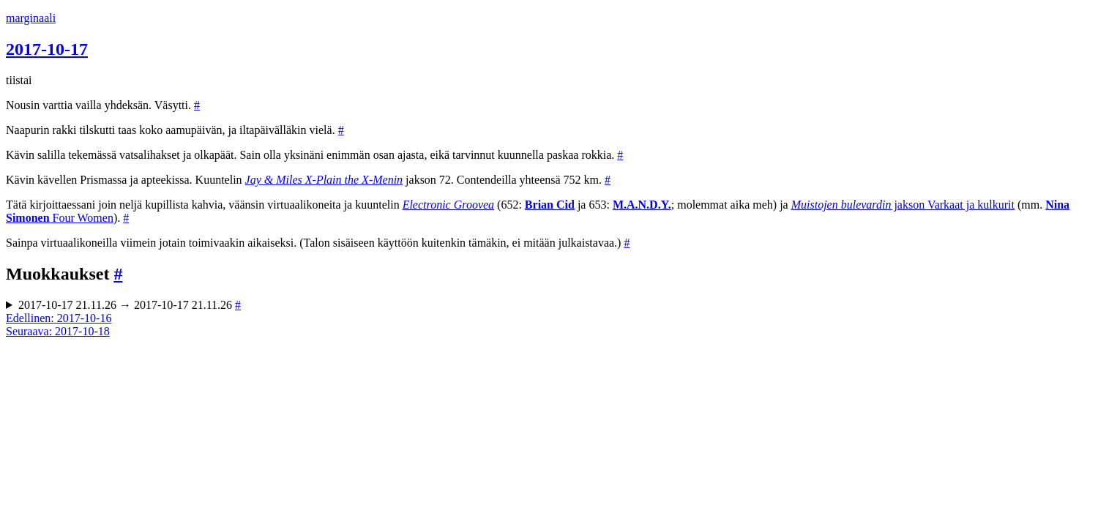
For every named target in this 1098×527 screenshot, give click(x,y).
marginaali (31, 18)
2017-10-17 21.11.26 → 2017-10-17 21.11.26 (129, 305)
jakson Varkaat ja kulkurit (903, 204)
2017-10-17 (47, 49)
